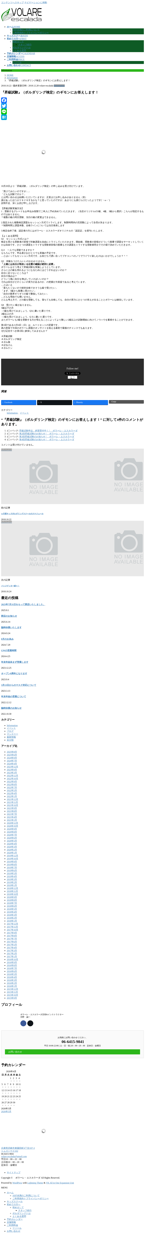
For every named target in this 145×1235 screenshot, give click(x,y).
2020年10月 (12, 826)
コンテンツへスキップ (12, 2)
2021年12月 (12, 799)
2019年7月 (12, 867)
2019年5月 (12, 873)
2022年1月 (12, 796)
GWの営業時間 (8, 650)
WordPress (17, 1183)
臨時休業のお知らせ (11, 708)
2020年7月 (12, 835)
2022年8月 (12, 784)
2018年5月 (12, 909)
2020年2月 (12, 850)
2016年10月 (12, 959)
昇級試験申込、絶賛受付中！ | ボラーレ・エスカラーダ (48, 430)
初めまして (18, 41)
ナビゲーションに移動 (35, 2)
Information (59, 85)
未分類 (10, 740)
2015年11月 (12, 992)
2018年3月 (12, 915)
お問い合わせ (13, 1231)
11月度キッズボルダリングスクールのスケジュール (22, 514)
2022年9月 (12, 781)
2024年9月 (12, 758)
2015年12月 (12, 989)
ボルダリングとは (21, 47)
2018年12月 (12, 888)
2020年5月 (12, 841)
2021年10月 (12, 805)
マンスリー (12, 734)
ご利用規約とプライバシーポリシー (30, 32)
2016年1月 (12, 986)
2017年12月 (12, 924)
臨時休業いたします (11, 627)
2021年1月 (12, 820)
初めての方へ (13, 1204)
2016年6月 (12, 971)
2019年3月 (12, 879)
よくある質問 (19, 50)
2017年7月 (12, 938)
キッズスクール (15, 1201)
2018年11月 (12, 891)
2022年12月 (12, 775)
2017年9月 (12, 933)
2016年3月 (12, 980)
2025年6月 (12, 755)
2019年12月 (12, 855)
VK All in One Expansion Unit (60, 1183)
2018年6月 (12, 906)
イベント (24, 413)
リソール (17, 62)
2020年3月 (12, 847)
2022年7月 (12, 787)
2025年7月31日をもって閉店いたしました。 (23, 604)
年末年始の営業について (13, 696)
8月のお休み (7, 639)
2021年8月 (12, 811)
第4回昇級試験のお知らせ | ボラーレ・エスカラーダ (46, 439)
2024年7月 (12, 761)
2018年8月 (12, 900)
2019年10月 (12, 858)
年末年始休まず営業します (14, 662)
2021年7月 (12, 814)
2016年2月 (12, 983)
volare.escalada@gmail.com (14, 1156)
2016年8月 (12, 965)
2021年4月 (12, 817)
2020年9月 (12, 829)
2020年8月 (12, 832)
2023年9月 (12, 769)
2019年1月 (12, 885)
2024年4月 (12, 764)
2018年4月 (12, 912)
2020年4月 (12, 844)
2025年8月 (12, 752)
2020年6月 (12, 838)
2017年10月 (12, 930)
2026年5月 (6, 1111)
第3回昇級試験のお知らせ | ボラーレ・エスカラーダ (46, 436)
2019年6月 (12, 870)
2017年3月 (12, 950)
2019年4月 (12, 876)
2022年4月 (12, 793)
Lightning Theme (35, 1183)
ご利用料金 (12, 1225)
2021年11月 (12, 802)
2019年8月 (12, 864)
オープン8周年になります (14, 673)
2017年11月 (12, 927)
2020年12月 (12, 823)
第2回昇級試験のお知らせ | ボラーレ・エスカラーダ (46, 433)
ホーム (10, 1192)
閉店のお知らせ (9, 616)
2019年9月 (12, 861)
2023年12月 (12, 766)
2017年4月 (12, 947)
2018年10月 (12, 894)
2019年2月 (12, 882)
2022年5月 (12, 790)
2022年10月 (12, 778)
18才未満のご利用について (26, 30)
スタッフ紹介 (25, 44)
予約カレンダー (15, 1219)
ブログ (10, 731)
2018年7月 (12, 903)
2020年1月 (12, 852)
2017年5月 (12, 944)
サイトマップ (13, 1172)
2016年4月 (12, 977)
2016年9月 (12, 962)
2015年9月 (12, 998)
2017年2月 (12, 953)
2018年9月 (12, 897)
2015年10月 (12, 995)
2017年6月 (12, 941)
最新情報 (11, 737)
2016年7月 (12, 968)
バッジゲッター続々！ (10, 586)
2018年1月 (12, 921)
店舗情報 (11, 1222)
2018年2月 (12, 918)
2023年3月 (12, 772)
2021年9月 (12, 808)
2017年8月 (12, 936)
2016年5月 (12, 974)
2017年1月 (12, 956)
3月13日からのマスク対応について (18, 685)
